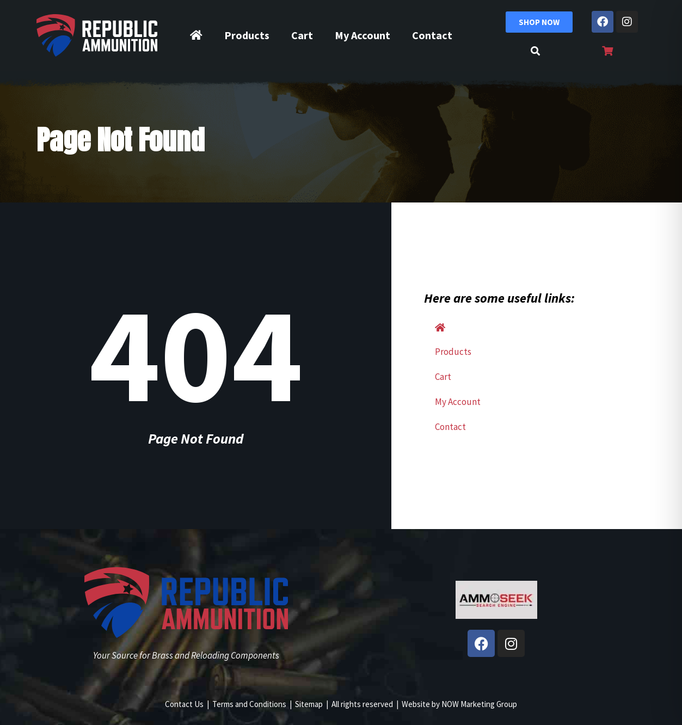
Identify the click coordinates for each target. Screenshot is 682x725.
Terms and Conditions (249, 704)
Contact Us (184, 704)
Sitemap (309, 704)
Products (246, 35)
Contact (432, 35)
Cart (302, 35)
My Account (362, 35)
